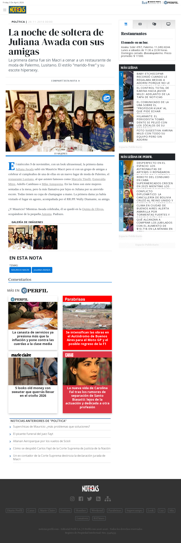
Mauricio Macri (20, 269)
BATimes (99, 518)
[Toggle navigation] (6, 9)
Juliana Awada (25, 169)
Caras (31, 510)
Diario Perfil (14, 510)
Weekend (97, 510)
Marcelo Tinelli (81, 179)
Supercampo (134, 510)
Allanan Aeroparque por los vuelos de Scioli (41, 441)
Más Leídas (129, 68)
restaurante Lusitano (21, 179)
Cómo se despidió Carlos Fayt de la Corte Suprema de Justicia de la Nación (61, 448)
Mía (171, 510)
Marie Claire (47, 510)
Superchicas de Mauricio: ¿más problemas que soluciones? (51, 426)
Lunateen (82, 518)
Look (151, 510)
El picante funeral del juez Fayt (33, 434)
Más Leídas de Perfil (136, 157)
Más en (27, 291)
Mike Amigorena (52, 184)
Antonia (47, 214)
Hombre (81, 510)
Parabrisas (114, 510)
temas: (13, 265)
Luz (161, 510)
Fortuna (65, 510)
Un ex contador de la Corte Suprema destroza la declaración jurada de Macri (59, 457)
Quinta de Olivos (92, 209)
